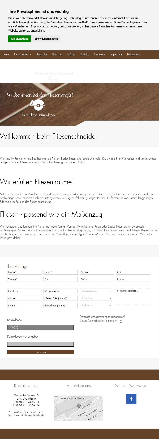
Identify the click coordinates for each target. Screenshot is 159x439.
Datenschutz (133, 54)
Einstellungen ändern (46, 38)
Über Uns (57, 54)
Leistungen (22, 54)
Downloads (99, 54)
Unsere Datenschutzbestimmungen (98, 321)
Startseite (42, 54)
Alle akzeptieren (19, 38)
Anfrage (71, 54)
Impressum (116, 54)
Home (6, 54)
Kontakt (84, 54)
